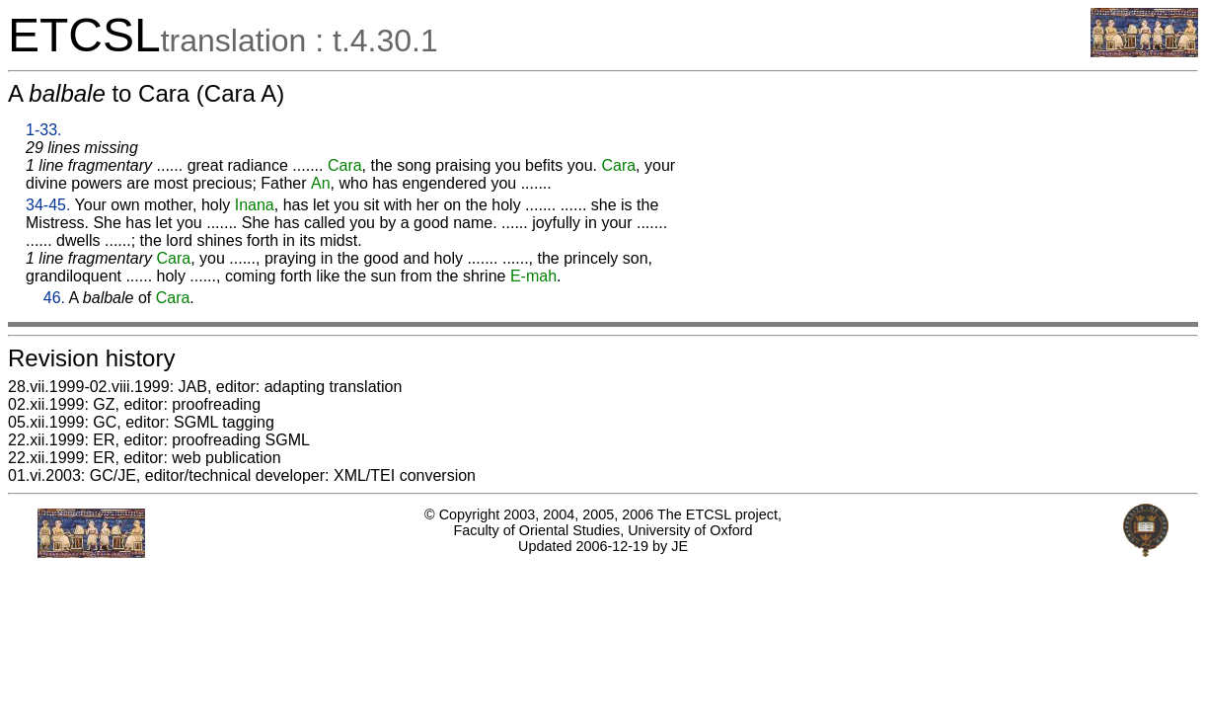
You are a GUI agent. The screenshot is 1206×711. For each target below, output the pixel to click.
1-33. (43, 129)
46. (54, 297)
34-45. (48, 205)
